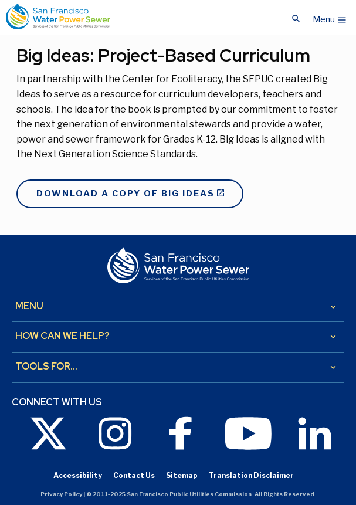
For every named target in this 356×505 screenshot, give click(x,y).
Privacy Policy (61, 494)
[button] (330, 16)
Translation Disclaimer (251, 475)
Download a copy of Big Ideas (125, 193)
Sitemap (182, 475)
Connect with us (57, 402)
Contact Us (134, 475)
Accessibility (77, 475)
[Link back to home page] (58, 16)
